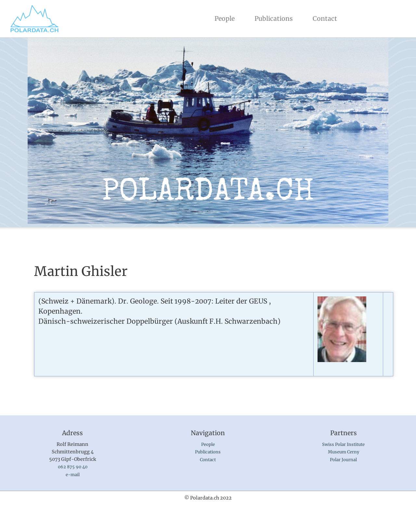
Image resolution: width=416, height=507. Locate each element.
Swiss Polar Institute (343, 444)
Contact (325, 18)
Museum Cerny (343, 452)
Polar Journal (343, 459)
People (225, 18)
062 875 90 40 (72, 467)
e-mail (73, 474)
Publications (273, 18)
